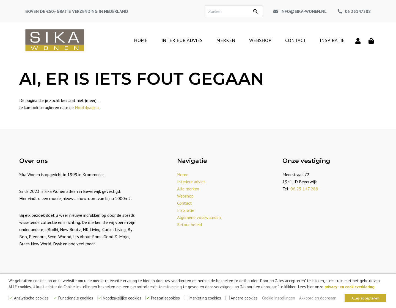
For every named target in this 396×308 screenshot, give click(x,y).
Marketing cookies (205, 298)
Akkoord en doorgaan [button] (317, 298)
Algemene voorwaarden (199, 217)
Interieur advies (181, 40)
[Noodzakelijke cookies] (99, 298)
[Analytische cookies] (11, 298)
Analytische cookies (31, 298)
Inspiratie (332, 40)
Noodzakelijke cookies (122, 298)
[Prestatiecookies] (147, 298)
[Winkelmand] (371, 40)
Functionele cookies (75, 298)
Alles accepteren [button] (365, 298)
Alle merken (188, 189)
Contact (295, 40)
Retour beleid (189, 224)
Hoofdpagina (87, 107)
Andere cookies (244, 298)
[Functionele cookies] (55, 298)
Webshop (260, 40)
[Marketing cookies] (186, 298)
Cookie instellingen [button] (278, 298)
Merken (225, 40)
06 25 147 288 (304, 189)
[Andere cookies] (227, 298)
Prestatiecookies (165, 298)
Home (141, 40)
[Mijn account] (358, 40)
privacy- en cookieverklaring (349, 286)
